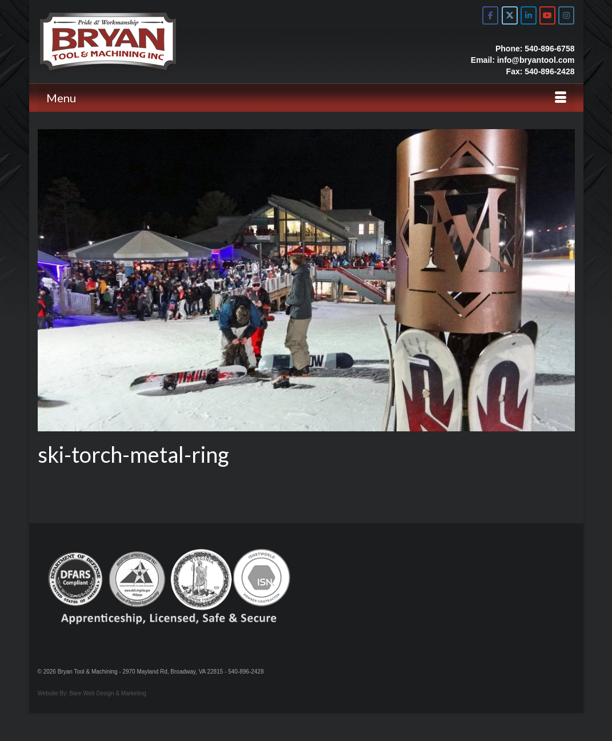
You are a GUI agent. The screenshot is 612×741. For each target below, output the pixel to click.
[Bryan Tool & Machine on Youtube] (547, 15)
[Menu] (306, 97)
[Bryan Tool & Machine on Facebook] (490, 15)
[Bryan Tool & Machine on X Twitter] (510, 15)
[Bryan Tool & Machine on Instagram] (566, 15)
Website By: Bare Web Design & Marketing (92, 693)
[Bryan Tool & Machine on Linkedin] (529, 15)
